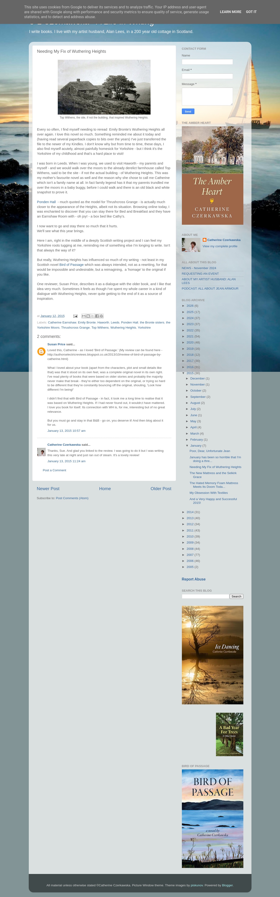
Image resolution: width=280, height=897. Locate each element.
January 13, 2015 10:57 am (67, 430)
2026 (190, 305)
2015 (190, 373)
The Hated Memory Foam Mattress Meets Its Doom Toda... (214, 484)
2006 (190, 561)
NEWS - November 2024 (199, 268)
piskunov (197, 885)
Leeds (115, 322)
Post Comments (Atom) (72, 498)
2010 (190, 536)
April (194, 427)
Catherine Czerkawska (64, 444)
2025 (190, 312)
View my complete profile (220, 246)
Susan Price (56, 344)
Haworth (103, 322)
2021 (190, 336)
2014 (190, 512)
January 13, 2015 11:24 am (67, 461)
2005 (190, 567)
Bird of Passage (71, 265)
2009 (190, 542)
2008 (190, 549)
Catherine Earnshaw (62, 322)
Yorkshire (144, 327)
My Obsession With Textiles (209, 493)
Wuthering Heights (123, 327)
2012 (190, 524)
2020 (190, 342)
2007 (190, 555)
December (198, 378)
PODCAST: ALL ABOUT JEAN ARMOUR (210, 288)
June (194, 415)
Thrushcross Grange (75, 327)
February (197, 439)
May (193, 421)
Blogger (227, 885)
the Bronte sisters (152, 322)
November (198, 384)
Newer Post (48, 488)
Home (105, 488)
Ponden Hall (46, 202)
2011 (190, 530)
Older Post (161, 488)
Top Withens (100, 327)
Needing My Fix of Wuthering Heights (215, 467)
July (193, 409)
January (196, 445)
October (196, 390)
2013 (190, 518)
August (195, 403)
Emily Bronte (87, 322)
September (198, 397)
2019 (190, 348)
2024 (190, 318)
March (195, 433)
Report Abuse (194, 579)
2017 (190, 361)
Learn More (230, 12)
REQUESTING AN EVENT (200, 273)
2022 (190, 330)
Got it (251, 12)
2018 (190, 354)
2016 (190, 367)
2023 (190, 324)
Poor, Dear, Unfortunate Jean (210, 451)
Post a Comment (54, 470)
